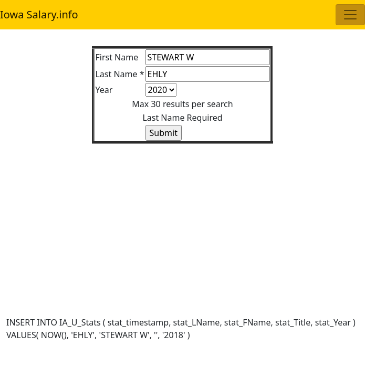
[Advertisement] (182, 217)
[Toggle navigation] (350, 14)
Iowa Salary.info (39, 14)
